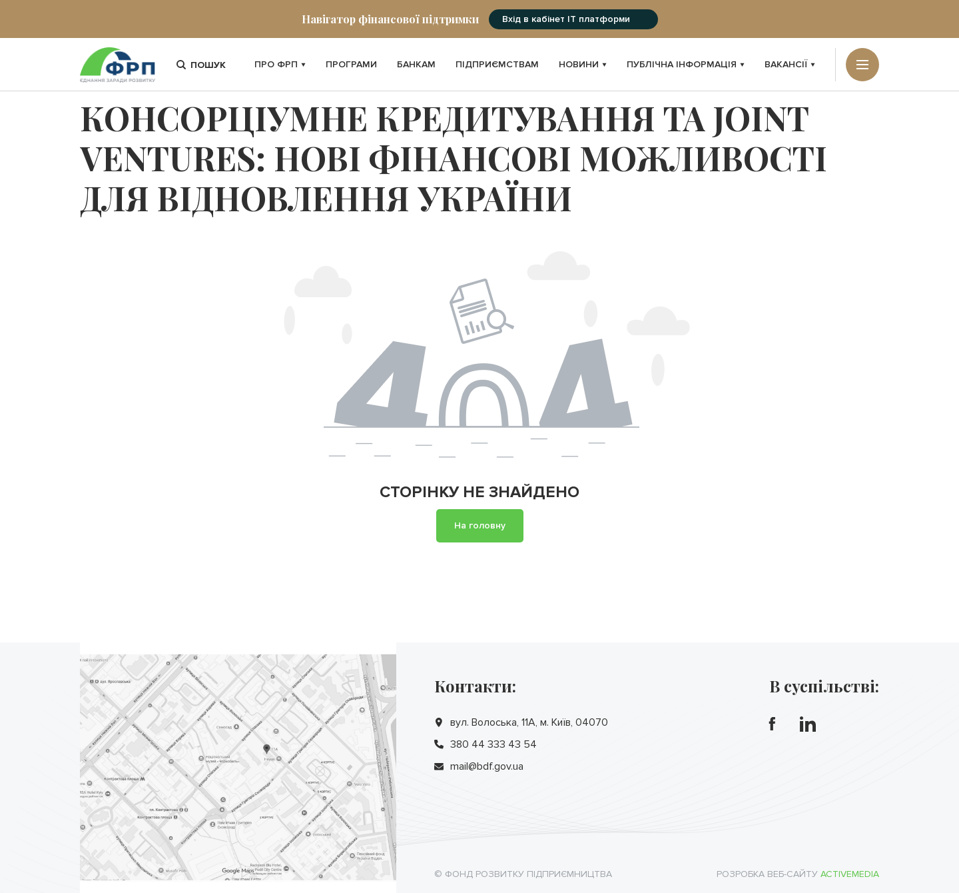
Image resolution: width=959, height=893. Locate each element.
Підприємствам (497, 64)
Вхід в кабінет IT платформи (566, 19)
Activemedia (849, 874)
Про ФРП (280, 64)
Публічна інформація (686, 64)
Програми (351, 64)
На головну (479, 525)
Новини (583, 64)
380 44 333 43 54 (493, 744)
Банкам (416, 64)
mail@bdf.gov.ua (486, 766)
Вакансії (790, 64)
